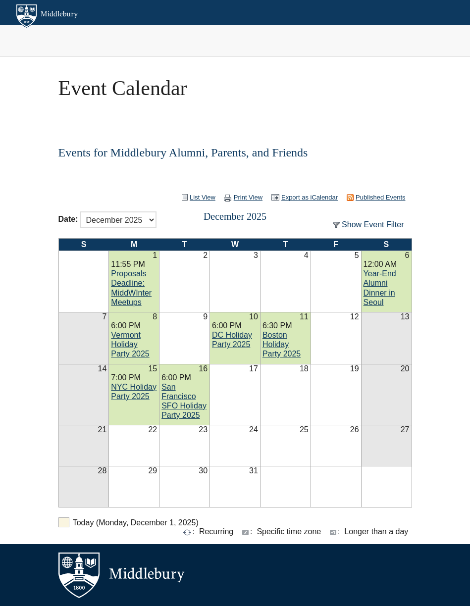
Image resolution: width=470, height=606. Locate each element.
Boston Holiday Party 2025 (281, 344)
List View (202, 197)
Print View (248, 197)
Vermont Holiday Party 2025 (130, 344)
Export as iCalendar (309, 197)
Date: (68, 219)
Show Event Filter (373, 224)
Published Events (380, 197)
